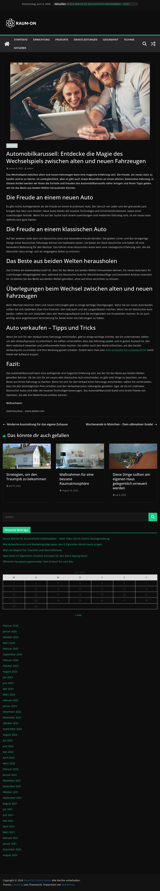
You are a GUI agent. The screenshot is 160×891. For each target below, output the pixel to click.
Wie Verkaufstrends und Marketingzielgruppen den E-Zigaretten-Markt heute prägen (52, 544)
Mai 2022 (8, 752)
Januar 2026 (10, 631)
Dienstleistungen (85, 39)
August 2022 (10, 734)
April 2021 (9, 826)
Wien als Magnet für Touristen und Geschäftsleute (32, 550)
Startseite (21, 39)
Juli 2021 (8, 809)
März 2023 (9, 694)
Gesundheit (110, 39)
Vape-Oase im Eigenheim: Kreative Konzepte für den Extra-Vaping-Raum (45, 555)
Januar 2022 (10, 774)
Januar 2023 (10, 706)
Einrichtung (41, 39)
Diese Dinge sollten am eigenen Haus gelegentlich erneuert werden (131, 481)
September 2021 (12, 797)
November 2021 (12, 786)
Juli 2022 (8, 740)
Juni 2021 (8, 815)
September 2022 (12, 729)
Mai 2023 (8, 688)
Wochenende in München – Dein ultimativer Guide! (121, 424)
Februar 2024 (10, 660)
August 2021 (10, 803)
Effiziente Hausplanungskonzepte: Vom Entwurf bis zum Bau (38, 561)
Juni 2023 (8, 683)
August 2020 (10, 855)
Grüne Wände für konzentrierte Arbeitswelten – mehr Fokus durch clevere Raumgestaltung (98, 5)
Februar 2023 (10, 700)
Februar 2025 (10, 648)
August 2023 (10, 671)
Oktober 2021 (10, 792)
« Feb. (78, 615)
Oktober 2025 (10, 637)
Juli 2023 (8, 677)
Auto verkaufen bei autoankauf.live (126, 350)
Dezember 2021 (12, 780)
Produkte (61, 39)
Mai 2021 (8, 820)
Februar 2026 (10, 625)
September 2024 (12, 654)
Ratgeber (20, 48)
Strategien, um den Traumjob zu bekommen (26, 476)
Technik (129, 39)
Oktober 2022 (10, 723)
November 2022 (12, 717)
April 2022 (9, 757)
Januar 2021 (10, 843)
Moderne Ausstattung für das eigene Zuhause (35, 424)
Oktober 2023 (10, 665)
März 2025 (9, 643)
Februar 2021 (10, 838)
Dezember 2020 (12, 849)
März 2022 (9, 763)
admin (30, 168)
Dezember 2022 (12, 711)
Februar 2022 (10, 769)
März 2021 (9, 832)
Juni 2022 (8, 746)
